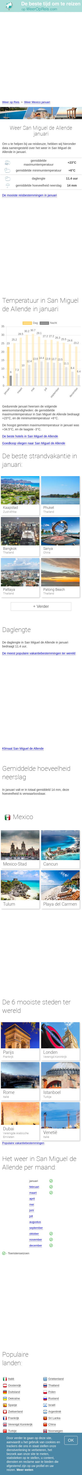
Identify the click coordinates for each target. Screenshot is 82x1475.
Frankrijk (8, 1056)
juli (31, 1216)
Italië (6, 1096)
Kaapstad (10, 508)
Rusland (53, 1398)
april (32, 1198)
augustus (35, 1222)
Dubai (8, 1128)
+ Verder (41, 606)
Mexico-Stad (15, 864)
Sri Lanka (54, 1418)
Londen (50, 1052)
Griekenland (56, 1378)
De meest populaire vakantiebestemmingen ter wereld (38, 653)
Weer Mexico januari (37, 102)
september (36, 1227)
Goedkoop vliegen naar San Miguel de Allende (33, 443)
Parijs (8, 1052)
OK (71, 1440)
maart (33, 1192)
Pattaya (9, 589)
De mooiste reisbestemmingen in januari (29, 195)
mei (31, 1204)
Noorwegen (55, 1431)
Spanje (12, 1405)
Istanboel (52, 1092)
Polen (52, 1392)
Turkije (47, 1096)
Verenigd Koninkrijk (55, 1056)
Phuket (48, 508)
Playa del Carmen (60, 904)
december (35, 1245)
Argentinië (54, 1411)
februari (34, 1186)
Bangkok (10, 549)
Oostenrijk (14, 1385)
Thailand (53, 1385)
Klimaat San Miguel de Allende (23, 748)
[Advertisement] (41, 57)
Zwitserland (15, 1411)
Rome (8, 1092)
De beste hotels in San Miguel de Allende (30, 436)
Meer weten (25, 1470)
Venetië (50, 1132)
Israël (51, 1405)
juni (31, 1210)
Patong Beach (54, 589)
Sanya (48, 549)
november (35, 1239)
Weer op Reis (10, 102)
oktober (34, 1233)
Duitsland (14, 1392)
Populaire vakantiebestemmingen (23, 1143)
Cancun (50, 864)
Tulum (9, 904)
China (52, 1424)
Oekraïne (14, 1398)
